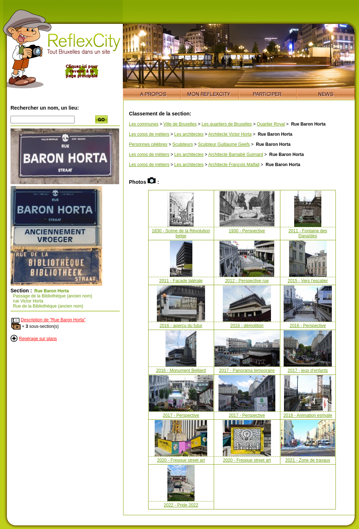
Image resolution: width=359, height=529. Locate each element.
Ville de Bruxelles (180, 124)
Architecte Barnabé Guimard (235, 154)
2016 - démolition (246, 325)
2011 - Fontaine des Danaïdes (307, 233)
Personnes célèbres (148, 144)
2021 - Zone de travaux (307, 460)
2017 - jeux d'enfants (308, 370)
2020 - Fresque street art (181, 460)
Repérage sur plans (38, 338)
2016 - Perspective (307, 325)
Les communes (143, 124)
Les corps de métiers (149, 134)
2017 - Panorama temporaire (247, 370)
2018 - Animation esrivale (307, 415)
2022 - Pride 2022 (181, 505)
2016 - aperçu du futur (180, 325)
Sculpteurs (182, 144)
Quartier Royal (271, 124)
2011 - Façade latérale (181, 280)
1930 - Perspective (247, 230)
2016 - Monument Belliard (181, 370)
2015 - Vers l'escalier (308, 280)
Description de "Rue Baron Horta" (53, 319)
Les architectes (189, 134)
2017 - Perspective (181, 415)
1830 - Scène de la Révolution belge (181, 233)
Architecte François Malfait (233, 164)
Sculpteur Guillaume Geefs (224, 144)
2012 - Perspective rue (247, 280)
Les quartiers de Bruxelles (227, 124)
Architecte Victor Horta (230, 134)
